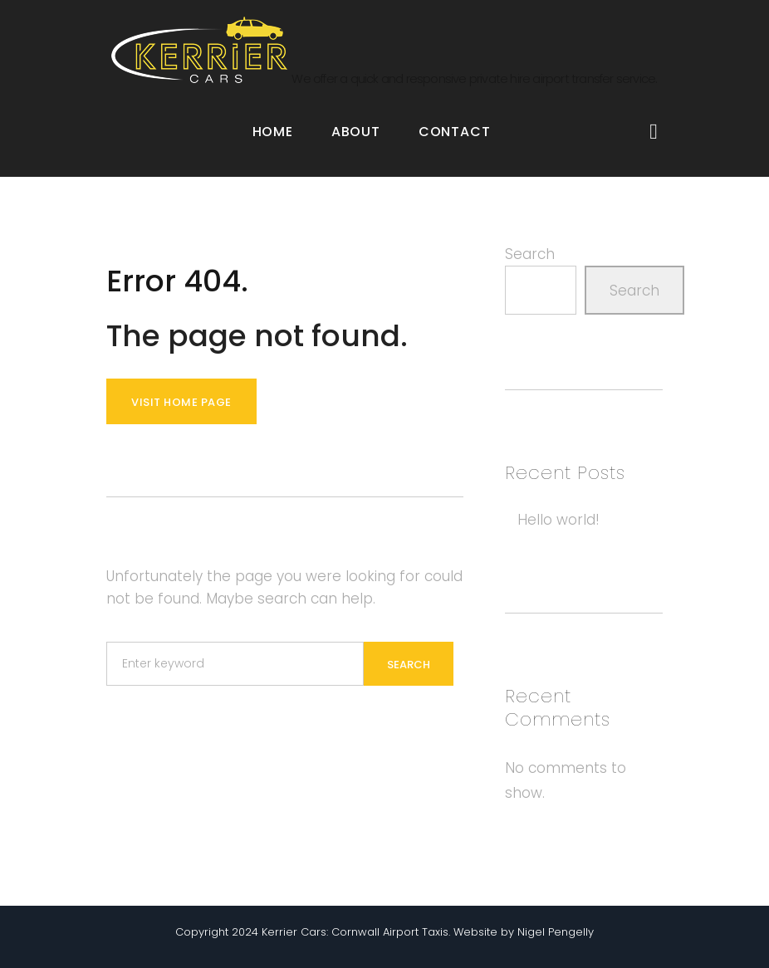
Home (272, 131)
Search (530, 254)
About (355, 131)
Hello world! (558, 520)
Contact (455, 131)
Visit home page (181, 402)
